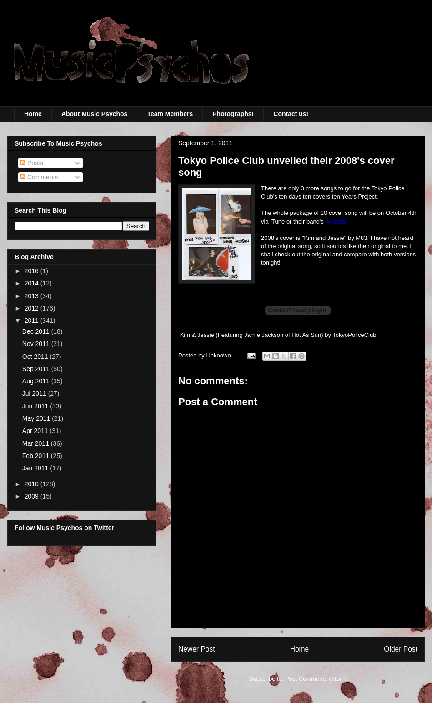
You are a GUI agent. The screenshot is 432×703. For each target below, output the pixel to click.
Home (33, 113)
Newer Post (196, 649)
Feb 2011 (36, 455)
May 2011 (37, 418)
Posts (31, 163)
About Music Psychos (94, 113)
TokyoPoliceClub (354, 334)
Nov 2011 (36, 343)
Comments (39, 177)
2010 (32, 484)
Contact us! (290, 113)
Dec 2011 (36, 331)
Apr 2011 (36, 430)
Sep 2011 (36, 368)
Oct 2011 (36, 356)
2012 (32, 308)
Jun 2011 (36, 406)
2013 (32, 296)
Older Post (400, 649)
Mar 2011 (36, 443)
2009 (32, 496)
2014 (32, 283)
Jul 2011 (35, 393)
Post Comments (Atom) (316, 678)
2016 (32, 271)
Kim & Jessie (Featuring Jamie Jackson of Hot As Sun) (251, 334)
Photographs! (233, 113)
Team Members (170, 113)
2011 (32, 320)
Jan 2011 (36, 468)
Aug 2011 (36, 381)
